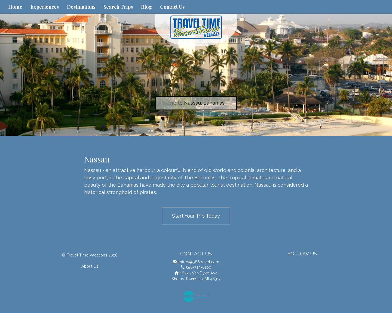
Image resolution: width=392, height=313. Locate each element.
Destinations (81, 7)
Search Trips (118, 7)
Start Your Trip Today (196, 216)
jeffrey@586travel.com (198, 261)
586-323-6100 (198, 267)
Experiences (44, 7)
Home (15, 7)
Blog (146, 7)
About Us (90, 266)
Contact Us (172, 7)
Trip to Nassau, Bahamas (196, 103)
